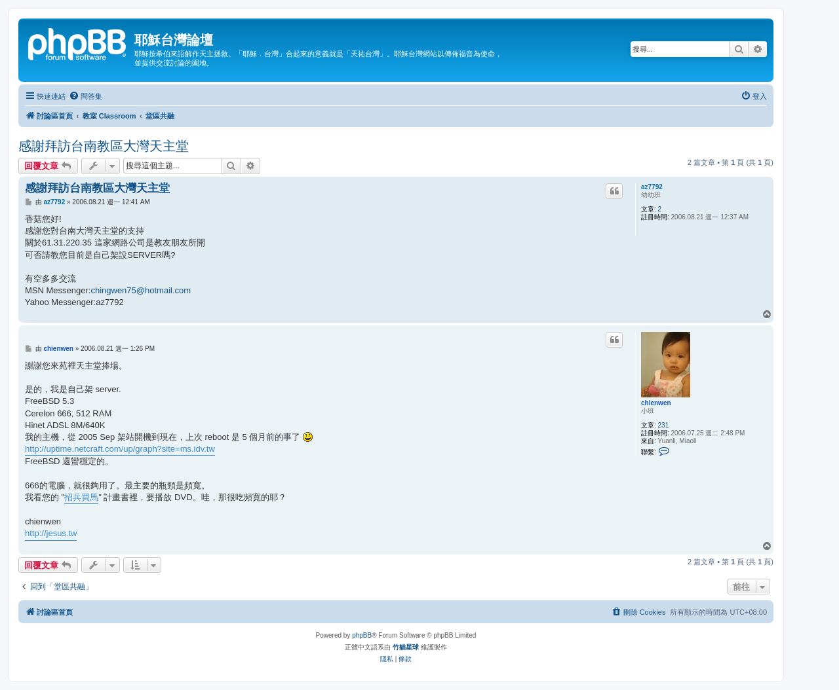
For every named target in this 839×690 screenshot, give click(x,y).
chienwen (656, 403)
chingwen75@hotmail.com (140, 290)
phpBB (362, 635)
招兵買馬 (81, 497)
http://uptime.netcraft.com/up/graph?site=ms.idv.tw (120, 449)
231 (663, 425)
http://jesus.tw (51, 533)
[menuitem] (85, 96)
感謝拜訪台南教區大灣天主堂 (103, 146)
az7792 (652, 187)
